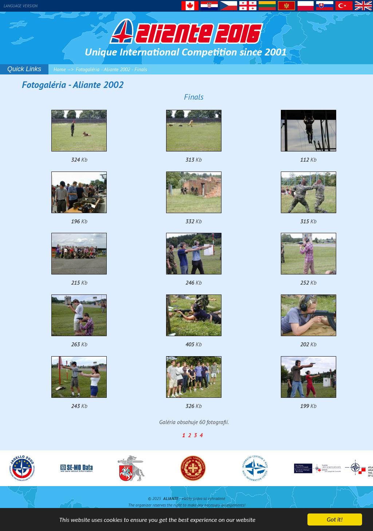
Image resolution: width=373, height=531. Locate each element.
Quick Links (24, 69)
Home (60, 69)
